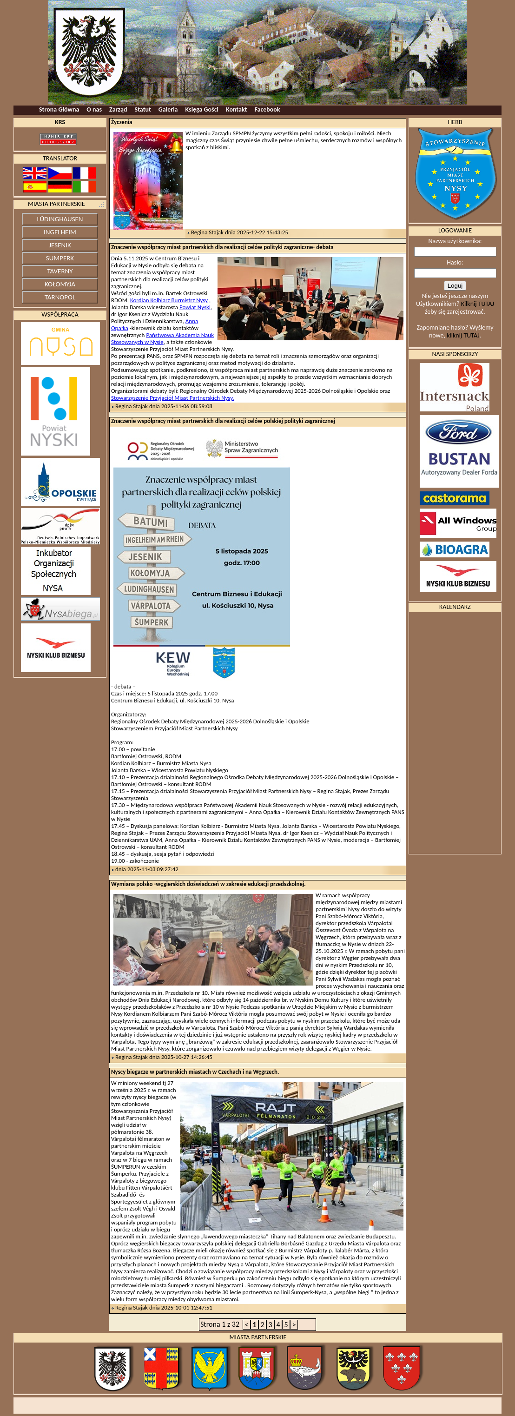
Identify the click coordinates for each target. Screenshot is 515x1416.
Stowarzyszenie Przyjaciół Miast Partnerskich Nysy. (172, 397)
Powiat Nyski (195, 307)
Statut (143, 109)
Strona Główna (59, 109)
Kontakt (236, 109)
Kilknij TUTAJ (477, 304)
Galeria (168, 109)
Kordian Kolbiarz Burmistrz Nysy (169, 300)
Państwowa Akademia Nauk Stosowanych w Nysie (162, 338)
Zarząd (118, 109)
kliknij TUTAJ (463, 335)
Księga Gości (201, 109)
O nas (94, 109)
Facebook (267, 109)
